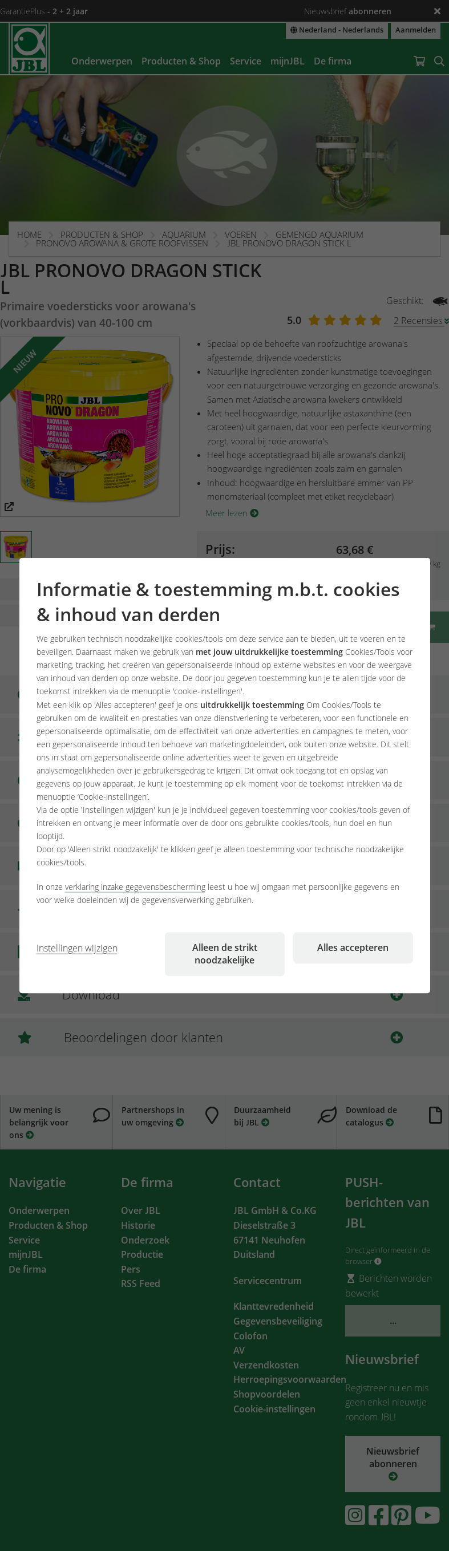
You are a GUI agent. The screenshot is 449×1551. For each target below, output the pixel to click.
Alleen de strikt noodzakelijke (224, 953)
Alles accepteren (353, 947)
